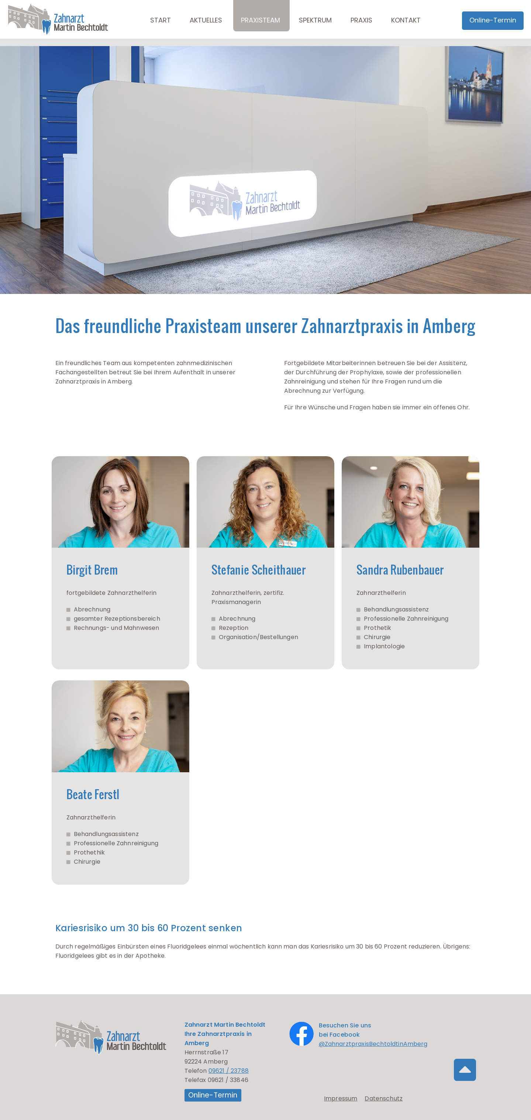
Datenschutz (384, 1099)
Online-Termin (213, 1095)
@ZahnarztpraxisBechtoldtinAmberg (373, 1044)
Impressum (340, 1099)
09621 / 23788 (228, 1071)
